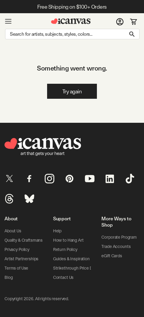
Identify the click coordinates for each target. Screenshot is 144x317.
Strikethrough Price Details (77, 268)
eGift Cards (111, 255)
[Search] (72, 34)
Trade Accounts (115, 246)
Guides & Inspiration (71, 258)
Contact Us (63, 277)
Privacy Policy (16, 249)
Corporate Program (119, 237)
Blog (8, 277)
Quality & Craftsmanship (26, 240)
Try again (72, 91)
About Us (12, 230)
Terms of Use (16, 268)
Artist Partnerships (21, 258)
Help (57, 230)
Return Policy (65, 249)
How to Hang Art (68, 240)
